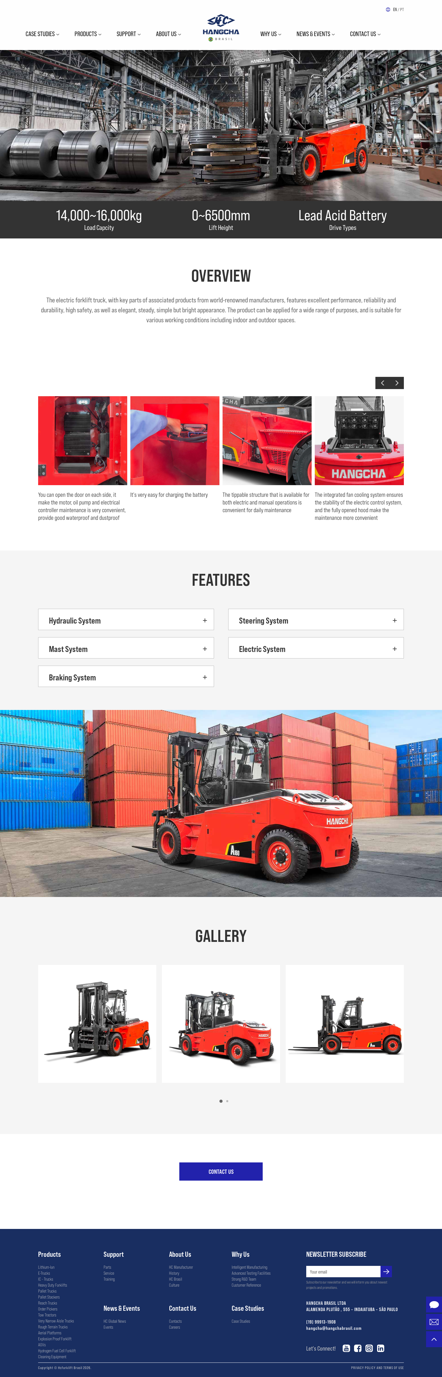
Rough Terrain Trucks (53, 1326)
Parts (107, 1267)
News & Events (313, 33)
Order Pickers (47, 1308)
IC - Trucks (45, 1279)
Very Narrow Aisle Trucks (56, 1320)
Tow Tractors (47, 1314)
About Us (180, 1254)
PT (402, 9)
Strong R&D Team (244, 1279)
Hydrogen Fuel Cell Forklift (57, 1350)
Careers (174, 1327)
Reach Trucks (47, 1302)
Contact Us (363, 33)
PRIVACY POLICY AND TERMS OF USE (377, 1367)
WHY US (268, 33)
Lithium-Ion (46, 1267)
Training (109, 1279)
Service (109, 1273)
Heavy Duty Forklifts (52, 1284)
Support (126, 33)
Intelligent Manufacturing (249, 1267)
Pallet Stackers (49, 1296)
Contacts (175, 1321)
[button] (382, 383)
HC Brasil (175, 1279)
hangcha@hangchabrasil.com (334, 1328)
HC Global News (115, 1321)
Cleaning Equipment (52, 1356)
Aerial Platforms (49, 1332)
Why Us (241, 1254)
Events (108, 1327)
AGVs (42, 1344)
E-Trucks (44, 1273)
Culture (174, 1284)
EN (395, 9)
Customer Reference (246, 1284)
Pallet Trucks (47, 1290)
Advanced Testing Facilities (251, 1273)
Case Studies (40, 33)
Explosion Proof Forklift (54, 1338)
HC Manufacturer (181, 1267)
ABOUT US (166, 33)
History (174, 1273)
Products (86, 33)
